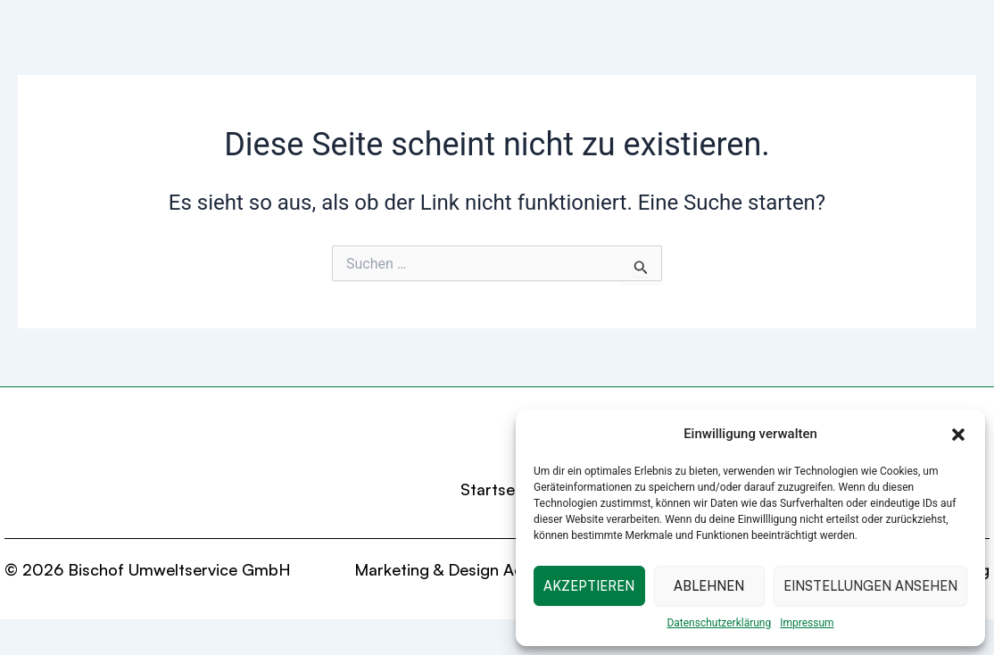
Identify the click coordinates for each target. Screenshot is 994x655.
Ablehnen (709, 585)
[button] (958, 435)
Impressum (806, 623)
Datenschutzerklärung (719, 623)
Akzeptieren (588, 585)
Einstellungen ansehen (870, 585)
